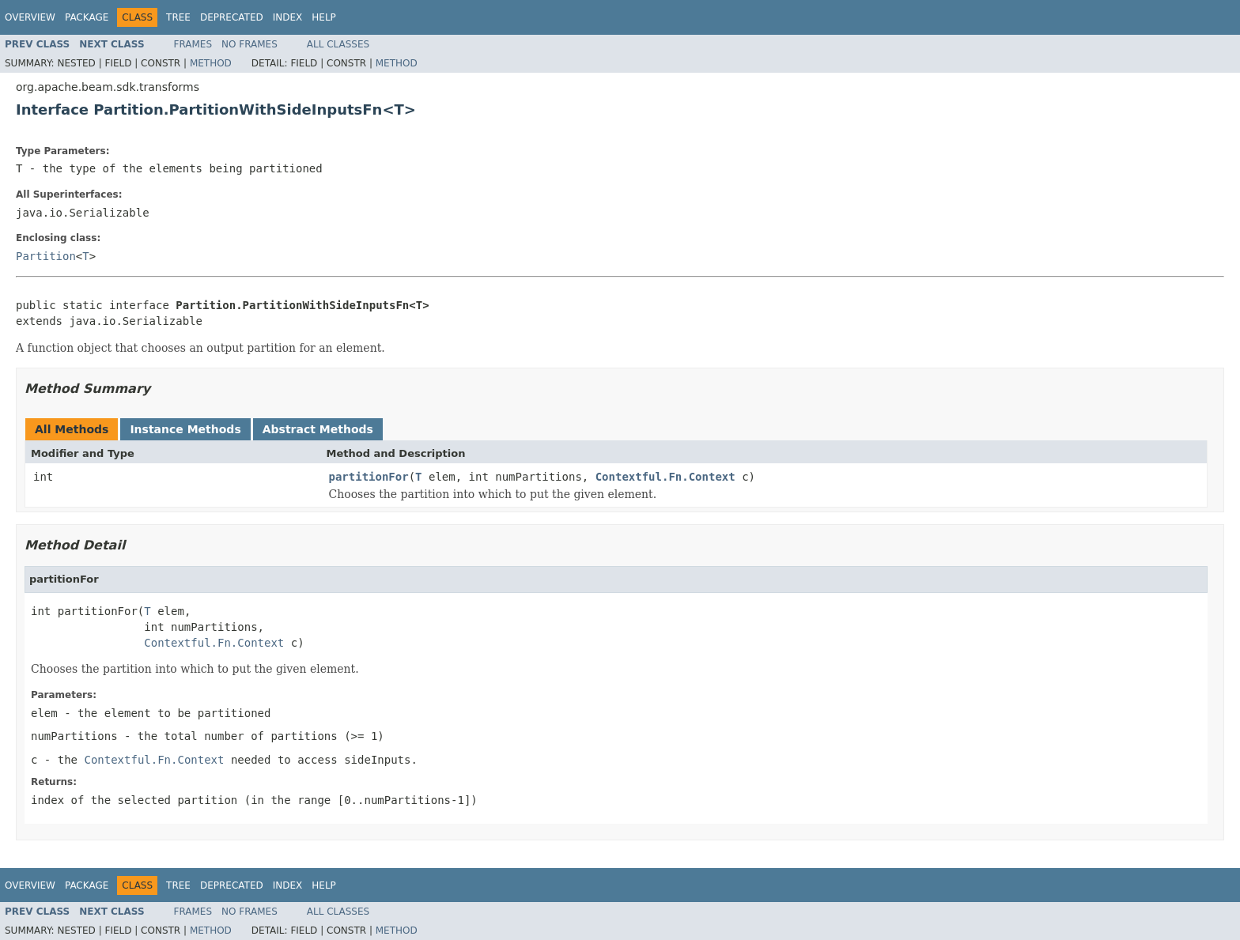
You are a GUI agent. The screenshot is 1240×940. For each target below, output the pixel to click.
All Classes (338, 44)
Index (288, 17)
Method (211, 63)
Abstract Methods (318, 429)
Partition (46, 256)
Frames (193, 44)
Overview (30, 17)
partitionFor (369, 476)
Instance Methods (185, 429)
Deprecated (231, 17)
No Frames (249, 44)
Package (86, 17)
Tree (178, 17)
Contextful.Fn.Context (665, 476)
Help (324, 17)
